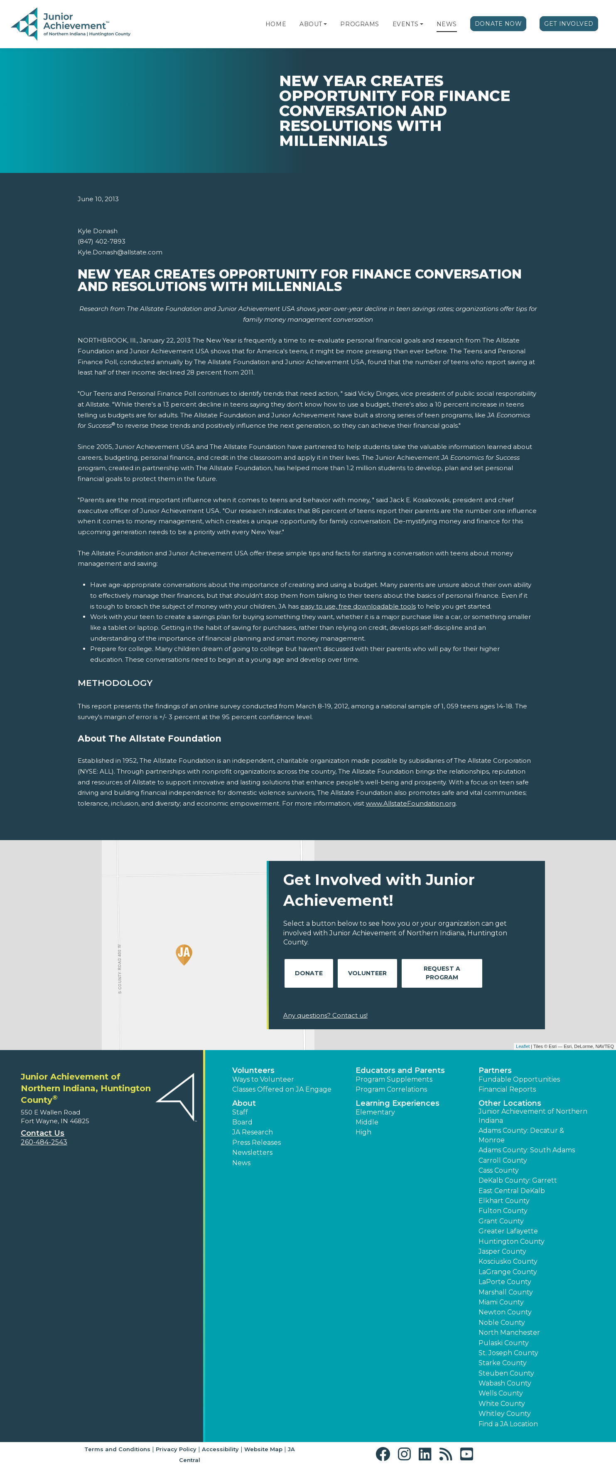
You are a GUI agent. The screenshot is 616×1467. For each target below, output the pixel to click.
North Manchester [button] (509, 1332)
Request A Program (442, 973)
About (310, 24)
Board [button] (242, 1122)
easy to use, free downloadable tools (358, 606)
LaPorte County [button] (505, 1282)
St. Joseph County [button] (508, 1353)
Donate (309, 973)
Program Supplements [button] (394, 1079)
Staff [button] (240, 1112)
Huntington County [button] (512, 1241)
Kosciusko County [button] (508, 1261)
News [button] (241, 1163)
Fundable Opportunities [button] (519, 1079)
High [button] (363, 1132)
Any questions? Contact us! (325, 1015)
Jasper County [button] (502, 1251)
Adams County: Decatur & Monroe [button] (521, 1135)
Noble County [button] (502, 1322)
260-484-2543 (44, 1142)
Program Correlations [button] (391, 1089)
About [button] (244, 1103)
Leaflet (523, 1046)
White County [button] (502, 1404)
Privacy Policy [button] (176, 1449)
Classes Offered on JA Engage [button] (281, 1089)
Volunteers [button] (253, 1070)
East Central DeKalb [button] (512, 1191)
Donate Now (498, 23)
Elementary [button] (375, 1112)
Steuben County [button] (506, 1373)
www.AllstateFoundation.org (411, 803)
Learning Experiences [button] (397, 1103)
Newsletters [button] (252, 1152)
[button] (325, 24)
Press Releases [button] (256, 1142)
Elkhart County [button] (504, 1201)
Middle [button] (367, 1122)
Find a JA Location (508, 1424)
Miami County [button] (501, 1302)
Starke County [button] (503, 1363)
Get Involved (569, 23)
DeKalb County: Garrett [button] (518, 1180)
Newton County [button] (505, 1312)
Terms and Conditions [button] (117, 1449)
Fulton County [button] (503, 1211)
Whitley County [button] (505, 1414)
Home (275, 24)
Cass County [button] (499, 1170)
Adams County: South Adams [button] (527, 1150)
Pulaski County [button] (504, 1343)
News (447, 24)
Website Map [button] (263, 1449)
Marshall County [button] (506, 1292)
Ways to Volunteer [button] (263, 1079)
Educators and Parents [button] (400, 1070)
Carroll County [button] (503, 1160)
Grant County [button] (501, 1221)
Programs (359, 24)
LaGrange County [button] (508, 1272)
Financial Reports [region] (507, 1089)
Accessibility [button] (220, 1449)
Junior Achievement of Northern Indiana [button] (533, 1115)
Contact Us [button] (42, 1133)
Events (405, 24)
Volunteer (367, 973)
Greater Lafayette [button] (508, 1231)
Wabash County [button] (505, 1383)
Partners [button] (495, 1070)
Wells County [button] (501, 1393)
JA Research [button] (252, 1132)
